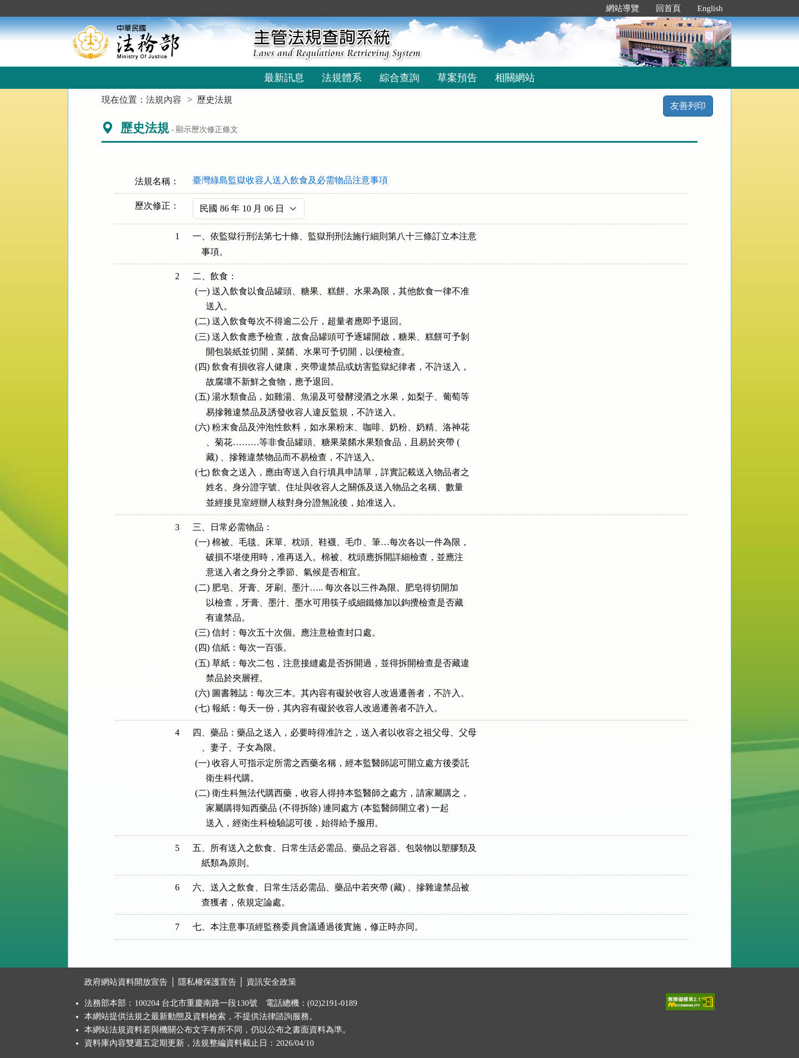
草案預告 (457, 77)
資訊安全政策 (271, 982)
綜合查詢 (399, 77)
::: (585, 8)
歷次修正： (157, 205)
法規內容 (163, 99)
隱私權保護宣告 (207, 982)
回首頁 (668, 8)
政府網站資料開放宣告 (126, 982)
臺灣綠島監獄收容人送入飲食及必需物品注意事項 (290, 180)
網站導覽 (622, 8)
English (710, 8)
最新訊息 (284, 77)
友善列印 (688, 105)
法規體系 (342, 77)
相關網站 (515, 77)
